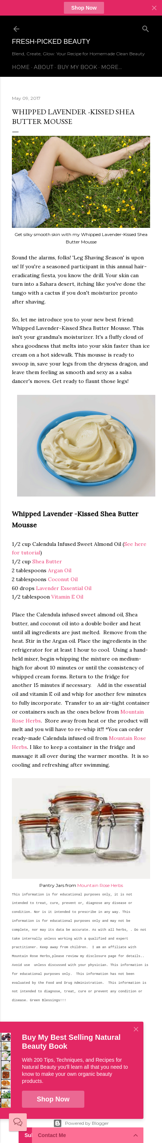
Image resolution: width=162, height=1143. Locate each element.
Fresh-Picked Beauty (51, 41)
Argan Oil (59, 570)
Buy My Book (77, 67)
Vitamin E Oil (67, 596)
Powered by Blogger (81, 1123)
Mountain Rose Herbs (100, 885)
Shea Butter (47, 561)
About (43, 67)
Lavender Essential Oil (63, 588)
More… (111, 67)
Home (21, 67)
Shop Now (84, 8)
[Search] (145, 27)
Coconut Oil (63, 579)
